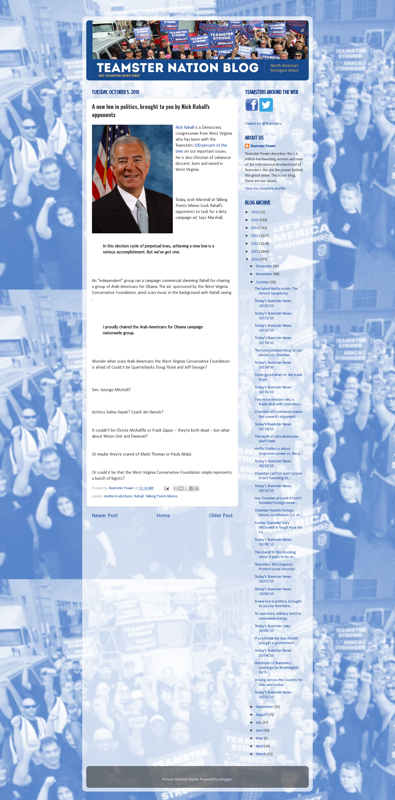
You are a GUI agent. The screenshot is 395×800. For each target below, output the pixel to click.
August (262, 715)
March (261, 754)
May (260, 738)
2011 (255, 252)
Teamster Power (263, 146)
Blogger (226, 779)
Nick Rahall (185, 128)
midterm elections (118, 496)
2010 (255, 260)
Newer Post (105, 516)
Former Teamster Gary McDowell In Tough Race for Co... (278, 528)
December (264, 266)
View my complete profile (265, 189)
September (265, 707)
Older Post (221, 516)
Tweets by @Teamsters (263, 124)
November (264, 274)
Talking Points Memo (161, 496)
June (259, 731)
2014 (255, 228)
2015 (255, 220)
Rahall (139, 496)
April (260, 746)
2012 (255, 244)
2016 (255, 212)
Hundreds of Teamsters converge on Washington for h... (277, 668)
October (263, 282)
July (259, 723)
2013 (255, 236)
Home (163, 516)
